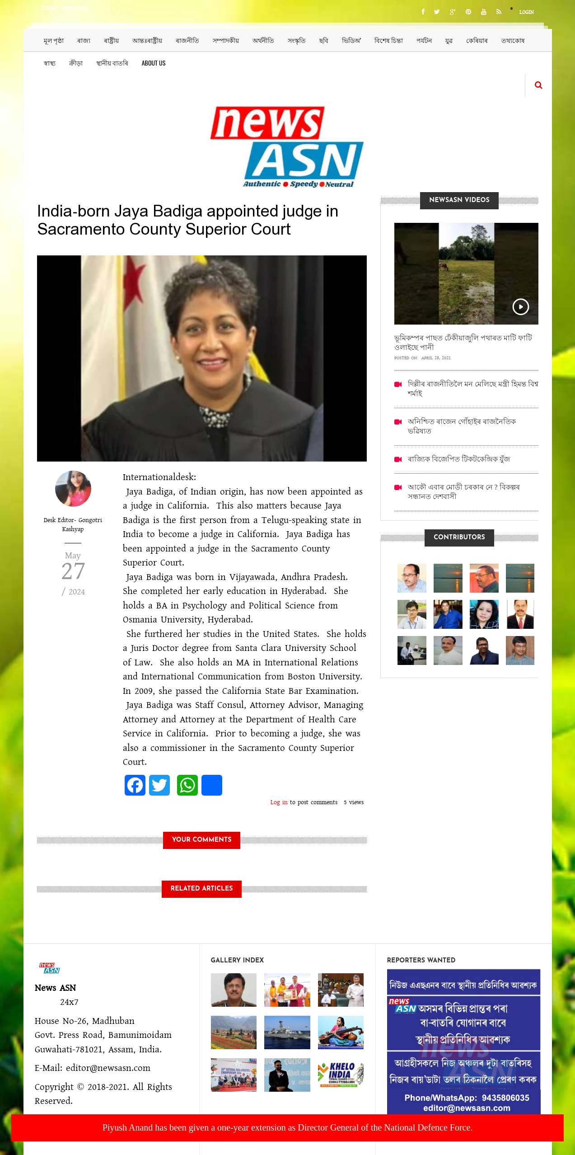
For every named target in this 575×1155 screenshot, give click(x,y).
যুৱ (449, 40)
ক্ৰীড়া (76, 62)
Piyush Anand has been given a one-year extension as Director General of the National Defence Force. (288, 1127)
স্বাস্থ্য (50, 62)
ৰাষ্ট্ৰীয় (111, 40)
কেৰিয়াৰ (477, 40)
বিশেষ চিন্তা (388, 40)
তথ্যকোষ (513, 40)
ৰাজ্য (83, 40)
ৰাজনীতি (187, 40)
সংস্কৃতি (297, 40)
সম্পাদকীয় (226, 40)
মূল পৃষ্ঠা (54, 40)
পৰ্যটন (424, 40)
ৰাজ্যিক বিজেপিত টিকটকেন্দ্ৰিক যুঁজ (459, 459)
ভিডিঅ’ (351, 40)
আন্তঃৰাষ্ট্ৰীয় (147, 40)
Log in (279, 802)
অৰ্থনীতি (263, 40)
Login (526, 12)
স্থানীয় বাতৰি (112, 62)
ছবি (323, 40)
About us (154, 62)
